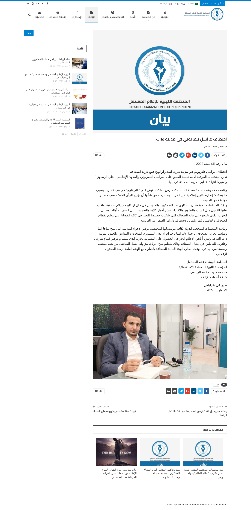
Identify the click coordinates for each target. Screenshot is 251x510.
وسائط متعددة (58, 15)
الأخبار (133, 15)
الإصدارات (77, 15)
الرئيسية (165, 15)
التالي (73, 134)
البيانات (91, 15)
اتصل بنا (40, 15)
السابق (82, 134)
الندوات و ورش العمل (112, 15)
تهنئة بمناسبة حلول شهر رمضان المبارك (114, 411)
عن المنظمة (148, 15)
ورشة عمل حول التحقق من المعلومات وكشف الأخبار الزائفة (198, 413)
